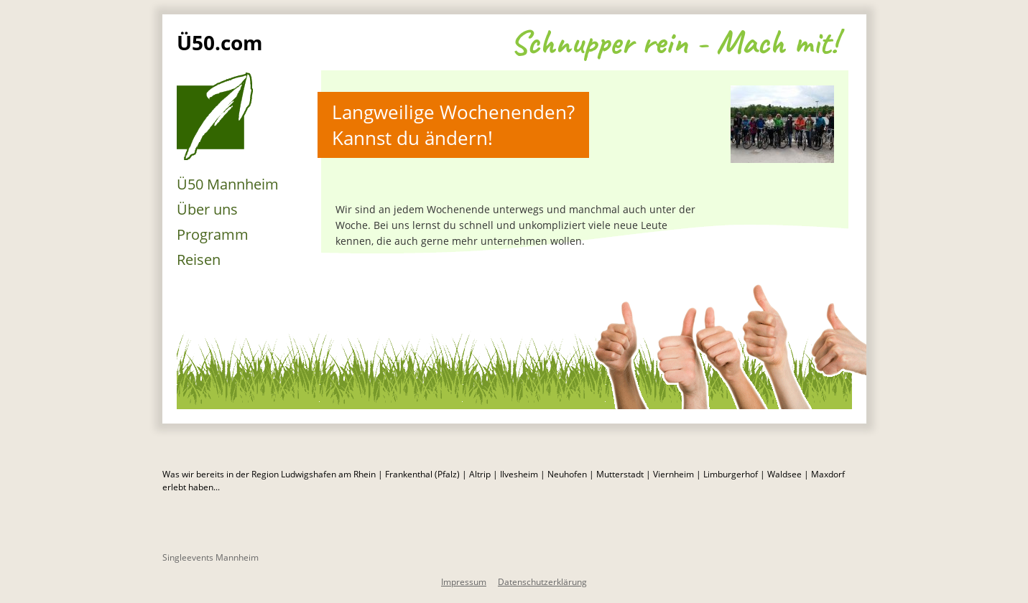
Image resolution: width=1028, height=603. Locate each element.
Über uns (207, 209)
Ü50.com (220, 42)
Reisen (199, 259)
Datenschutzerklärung (542, 582)
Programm (213, 234)
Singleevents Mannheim (210, 557)
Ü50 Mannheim (228, 184)
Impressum (463, 582)
